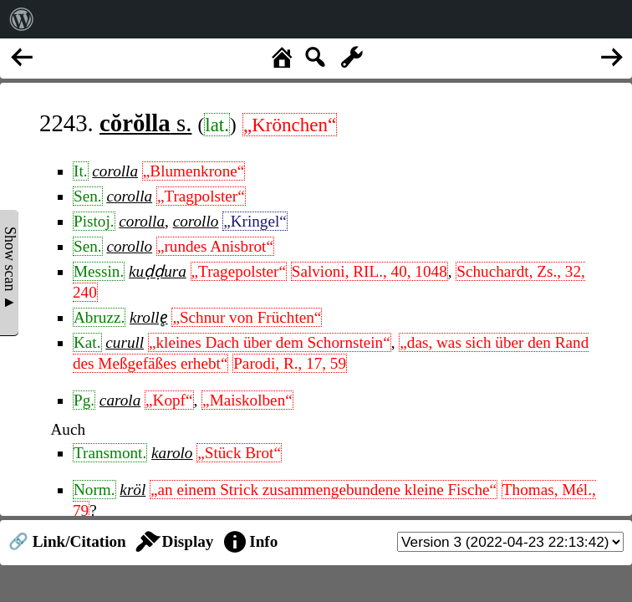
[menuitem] (21, 19)
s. (145, 123)
